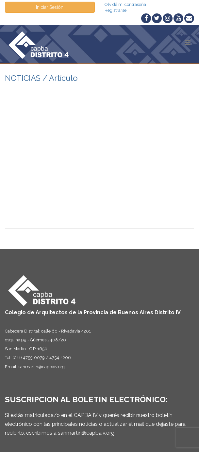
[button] (187, 42)
